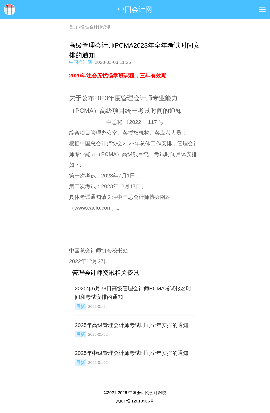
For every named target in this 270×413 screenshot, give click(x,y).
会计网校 (157, 392)
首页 (73, 26)
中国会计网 (135, 9)
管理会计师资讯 (96, 26)
